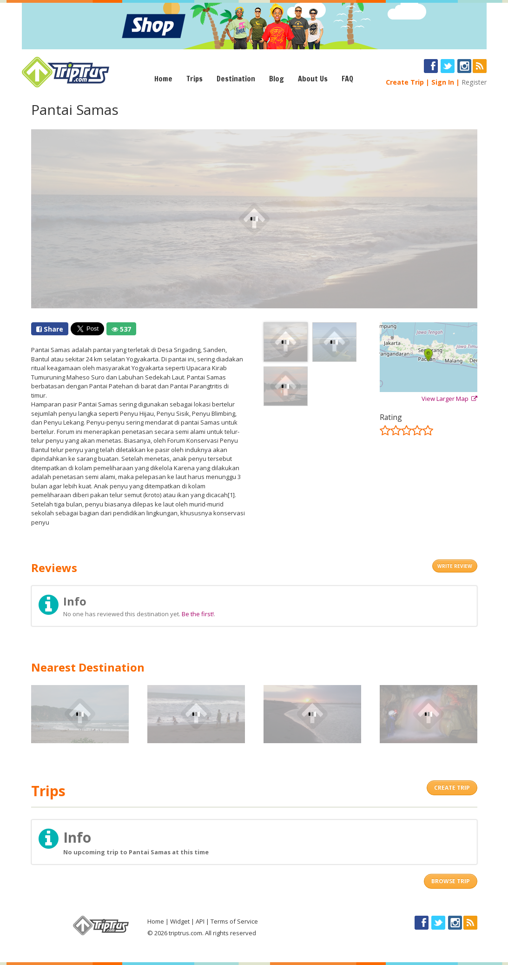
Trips (194, 78)
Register (474, 82)
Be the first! (198, 614)
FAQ (347, 78)
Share (49, 329)
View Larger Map (449, 398)
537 (121, 329)
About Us (313, 78)
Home (163, 78)
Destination (236, 78)
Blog (276, 78)
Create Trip (405, 82)
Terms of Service (234, 921)
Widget (180, 921)
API (200, 921)
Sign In (442, 82)
